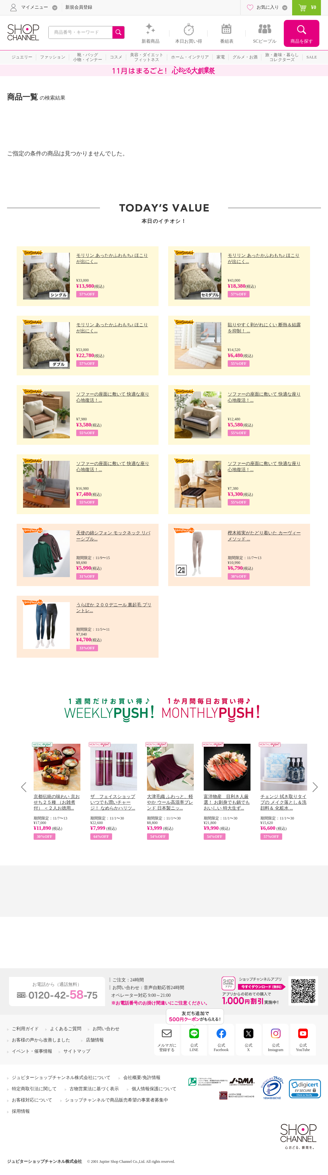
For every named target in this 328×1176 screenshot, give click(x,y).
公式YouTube (303, 1047)
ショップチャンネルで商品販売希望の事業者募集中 (116, 1100)
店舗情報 (95, 1040)
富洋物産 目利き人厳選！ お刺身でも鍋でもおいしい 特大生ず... (227, 802)
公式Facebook (221, 1047)
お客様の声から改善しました (41, 1040)
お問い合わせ (106, 1028)
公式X (248, 1047)
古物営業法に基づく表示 (94, 1088)
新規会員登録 (78, 7)
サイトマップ (76, 1051)
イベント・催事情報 (32, 1051)
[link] (305, 1088)
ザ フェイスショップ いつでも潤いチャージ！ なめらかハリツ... (112, 802)
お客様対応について (32, 1100)
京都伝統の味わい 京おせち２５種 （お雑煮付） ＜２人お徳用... (57, 802)
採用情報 (21, 1111)
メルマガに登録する (166, 1047)
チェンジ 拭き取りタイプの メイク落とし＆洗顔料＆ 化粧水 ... (283, 802)
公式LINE (194, 1047)
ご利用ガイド (25, 1028)
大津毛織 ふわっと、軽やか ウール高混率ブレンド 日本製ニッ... (170, 802)
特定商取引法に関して (34, 1088)
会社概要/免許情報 (141, 1077)
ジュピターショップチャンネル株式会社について (61, 1077)
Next (313, 787)
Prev (26, 787)
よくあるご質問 (65, 1028)
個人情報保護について (154, 1088)
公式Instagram (275, 1047)
